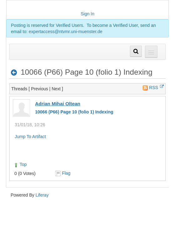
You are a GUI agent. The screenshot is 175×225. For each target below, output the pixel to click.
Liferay (42, 195)
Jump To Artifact (30, 136)
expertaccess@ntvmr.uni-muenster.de (65, 31)
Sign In (88, 13)
